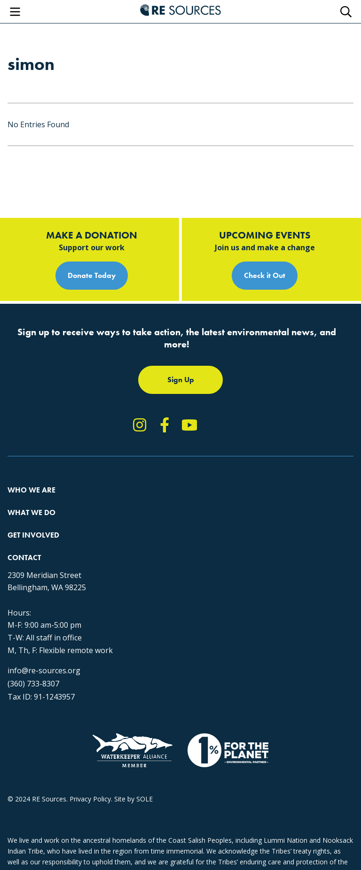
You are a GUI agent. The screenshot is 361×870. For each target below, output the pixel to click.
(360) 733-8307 (33, 683)
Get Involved (33, 535)
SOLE (144, 798)
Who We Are (31, 490)
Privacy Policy (90, 798)
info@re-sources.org (44, 670)
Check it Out (264, 275)
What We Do (31, 512)
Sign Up (180, 380)
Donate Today (92, 275)
